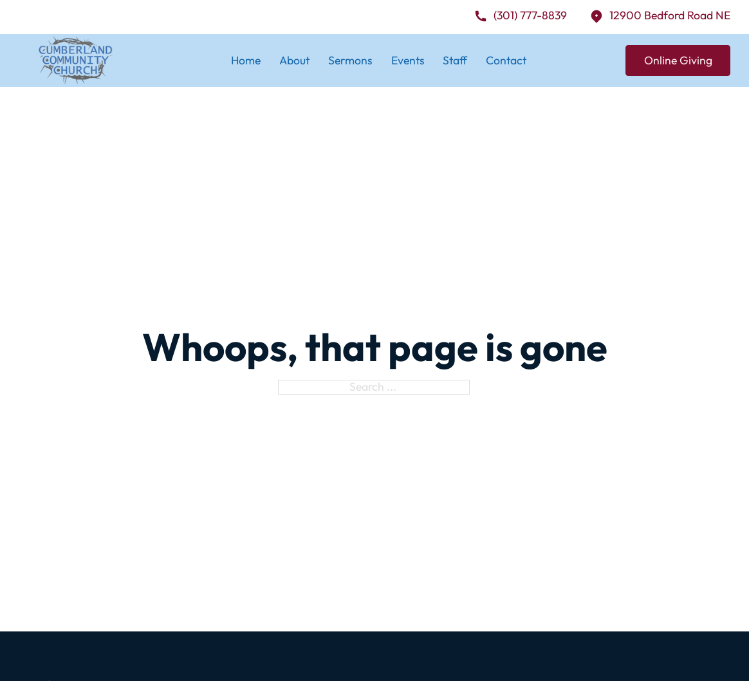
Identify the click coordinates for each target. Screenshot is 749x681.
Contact (506, 60)
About (294, 60)
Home (246, 60)
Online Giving (678, 60)
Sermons (350, 60)
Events (408, 60)
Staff (455, 60)
